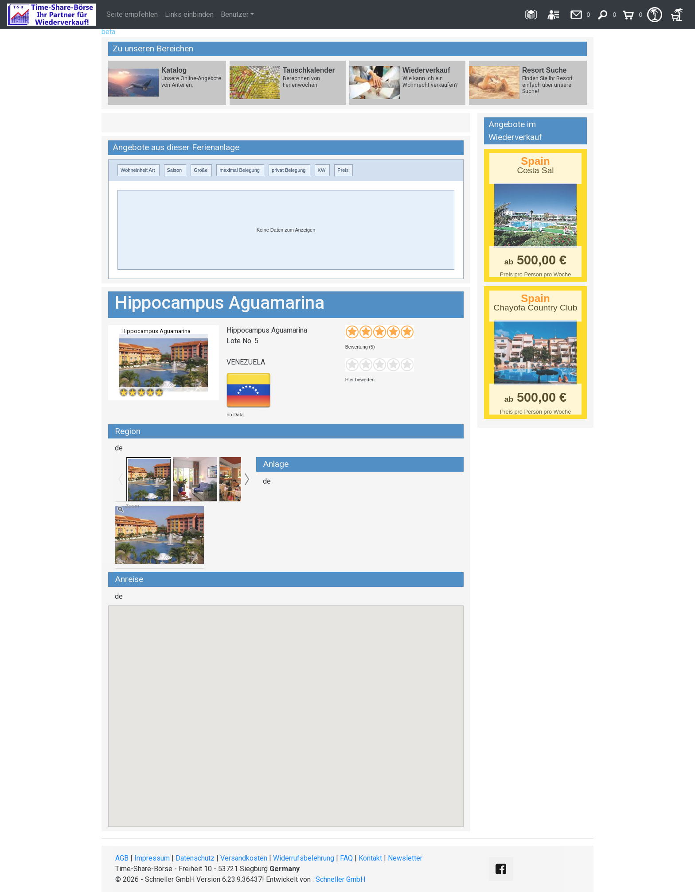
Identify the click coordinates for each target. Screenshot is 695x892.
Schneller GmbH (340, 879)
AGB (122, 858)
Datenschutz (195, 858)
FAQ (346, 858)
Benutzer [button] (235, 14)
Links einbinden (189, 14)
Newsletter (405, 858)
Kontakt (370, 858)
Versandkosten (243, 858)
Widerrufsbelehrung (303, 858)
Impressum (152, 858)
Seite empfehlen (132, 14)
